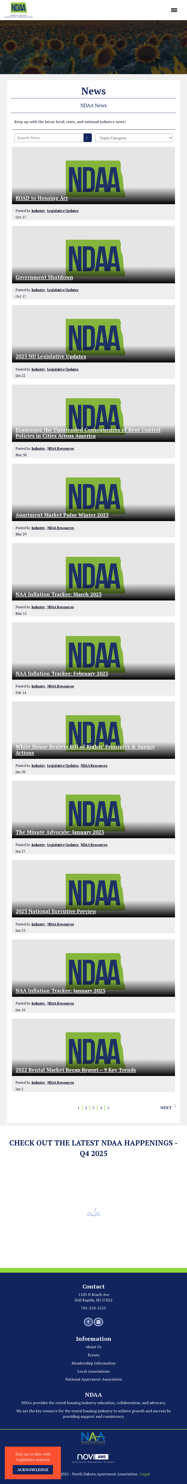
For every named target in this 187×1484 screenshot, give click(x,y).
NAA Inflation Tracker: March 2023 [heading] (59, 594)
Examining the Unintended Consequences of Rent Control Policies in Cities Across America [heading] (88, 433)
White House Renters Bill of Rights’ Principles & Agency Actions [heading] (85, 750)
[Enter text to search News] (49, 137)
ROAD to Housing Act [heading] (42, 198)
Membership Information (93, 1363)
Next (168, 1107)
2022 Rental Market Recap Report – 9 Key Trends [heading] (76, 1070)
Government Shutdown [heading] (44, 277)
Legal (145, 1474)
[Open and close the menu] (107, 10)
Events (93, 1355)
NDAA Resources (60, 448)
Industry (38, 210)
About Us (93, 1346)
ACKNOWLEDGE (32, 1469)
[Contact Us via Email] (98, 1322)
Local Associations (93, 1371)
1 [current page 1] (78, 1107)
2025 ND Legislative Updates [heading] (51, 356)
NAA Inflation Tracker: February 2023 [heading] (62, 674)
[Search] (88, 137)
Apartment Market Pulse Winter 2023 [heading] (62, 515)
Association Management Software (93, 1458)
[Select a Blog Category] (134, 137)
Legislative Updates (63, 210)
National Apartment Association (93, 1379)
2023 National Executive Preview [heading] (56, 911)
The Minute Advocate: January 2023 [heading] (60, 832)
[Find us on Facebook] (88, 1322)
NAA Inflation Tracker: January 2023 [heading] (60, 991)
